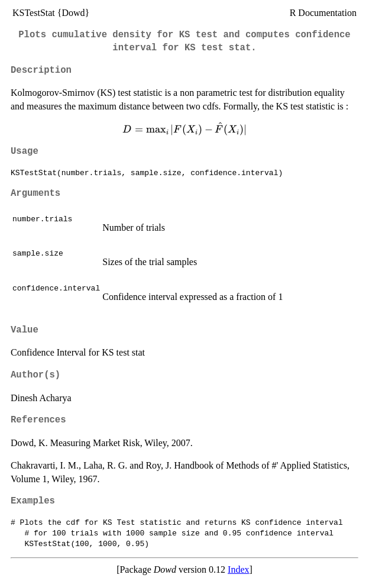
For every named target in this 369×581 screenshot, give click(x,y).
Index (238, 569)
